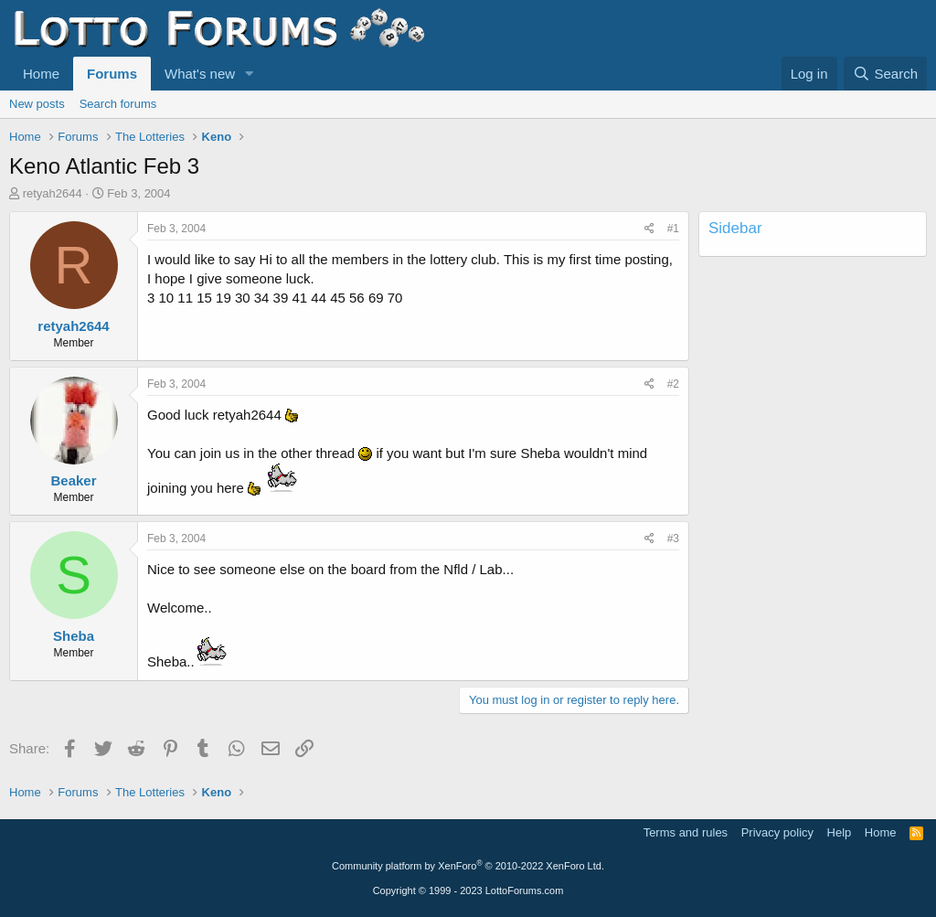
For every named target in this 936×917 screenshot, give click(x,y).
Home (41, 73)
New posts (37, 104)
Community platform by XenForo (468, 865)
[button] (249, 74)
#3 (673, 538)
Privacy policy (777, 832)
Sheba (73, 636)
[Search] (885, 74)
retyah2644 (52, 193)
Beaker (73, 480)
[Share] (649, 229)
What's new (200, 73)
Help (839, 832)
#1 (673, 228)
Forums (112, 73)
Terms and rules (686, 832)
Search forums (118, 104)
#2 (673, 384)
